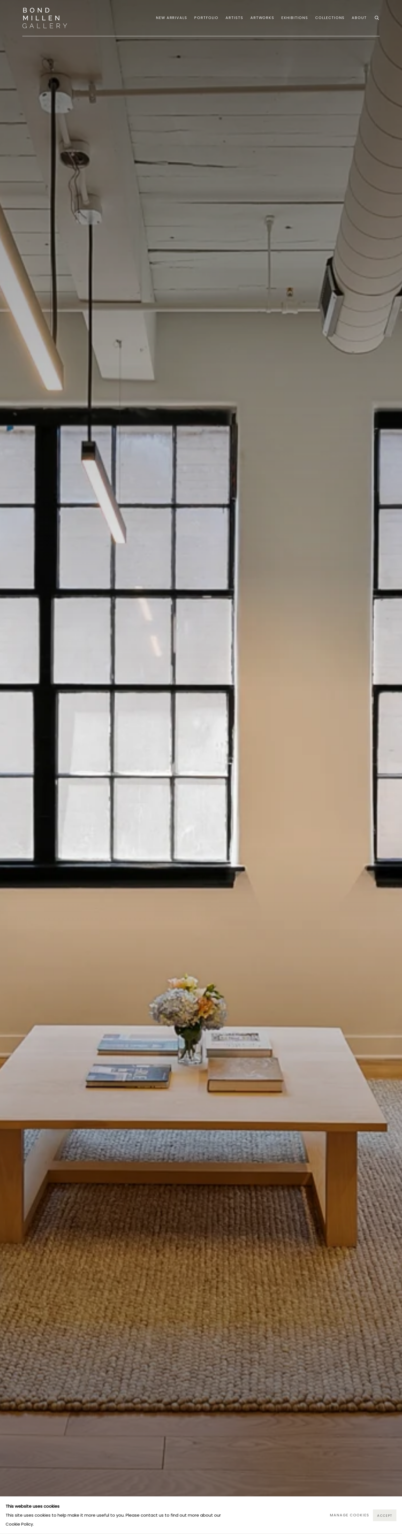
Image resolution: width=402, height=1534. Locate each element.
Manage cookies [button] (349, 1515)
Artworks (262, 17)
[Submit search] (377, 17)
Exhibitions (294, 17)
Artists (234, 17)
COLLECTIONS (330, 17)
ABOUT (359, 17)
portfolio (206, 17)
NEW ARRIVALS (171, 17)
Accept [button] (384, 1515)
